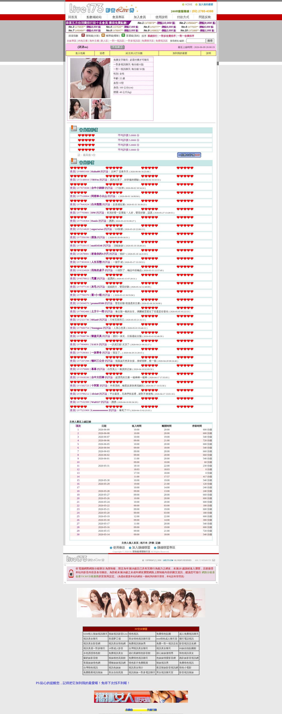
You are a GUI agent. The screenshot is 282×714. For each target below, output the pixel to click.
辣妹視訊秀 (162, 662)
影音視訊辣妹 (186, 672)
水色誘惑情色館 (91, 653)
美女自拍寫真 (116, 672)
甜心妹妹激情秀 (164, 653)
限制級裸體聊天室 (141, 551)
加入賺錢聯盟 (141, 547)
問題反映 (205, 17)
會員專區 (118, 17)
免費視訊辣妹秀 (137, 643)
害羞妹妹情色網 (91, 662)
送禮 (102, 53)
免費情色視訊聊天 (138, 658)
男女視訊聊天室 (164, 672)
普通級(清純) (133, 35)
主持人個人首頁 (130, 542)
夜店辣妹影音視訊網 (167, 667)
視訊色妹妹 (115, 667)
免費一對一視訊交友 (167, 643)
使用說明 (161, 17)
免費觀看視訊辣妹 (93, 672)
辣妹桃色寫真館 (117, 658)
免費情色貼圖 (163, 633)
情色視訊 (133, 633)
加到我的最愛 (180, 53)
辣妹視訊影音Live (118, 633)
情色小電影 (185, 667)
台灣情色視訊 (90, 667)
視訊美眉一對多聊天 (94, 648)
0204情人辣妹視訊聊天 (95, 633)
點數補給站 (94, 17)
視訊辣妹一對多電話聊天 (142, 672)
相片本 (143, 542)
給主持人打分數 (134, 53)
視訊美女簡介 (136, 667)
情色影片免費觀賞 (138, 662)
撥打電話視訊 (186, 638)
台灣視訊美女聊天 (138, 648)
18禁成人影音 (116, 648)
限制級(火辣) (93, 35)
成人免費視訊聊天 (189, 633)
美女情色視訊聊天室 (139, 638)
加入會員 (140, 17)
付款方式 (183, 17)
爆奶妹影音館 (90, 658)
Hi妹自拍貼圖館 (187, 648)
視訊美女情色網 (117, 643)
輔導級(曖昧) (113, 35)
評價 (151, 542)
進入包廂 (80, 53)
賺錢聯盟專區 (166, 547)
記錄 (158, 542)
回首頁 (72, 17)
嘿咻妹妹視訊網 (117, 662)
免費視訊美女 (116, 653)
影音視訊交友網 (187, 643)
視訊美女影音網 (91, 643)
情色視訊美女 (186, 653)
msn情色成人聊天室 (166, 638)
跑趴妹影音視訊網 (189, 658)
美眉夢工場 (115, 638)
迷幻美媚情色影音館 (139, 653)
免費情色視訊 (186, 662)
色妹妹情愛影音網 (166, 658)
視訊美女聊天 (90, 638)
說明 (208, 53)
